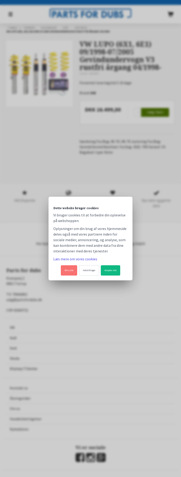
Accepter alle (110, 270)
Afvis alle (69, 270)
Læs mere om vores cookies (75, 259)
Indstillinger (89, 270)
